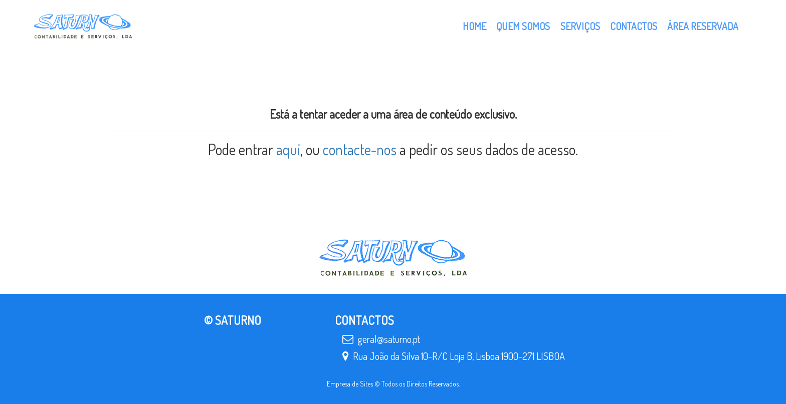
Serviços (580, 26)
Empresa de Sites (350, 383)
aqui (288, 149)
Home (474, 26)
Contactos (633, 26)
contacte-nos (360, 149)
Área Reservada (702, 26)
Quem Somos (523, 26)
